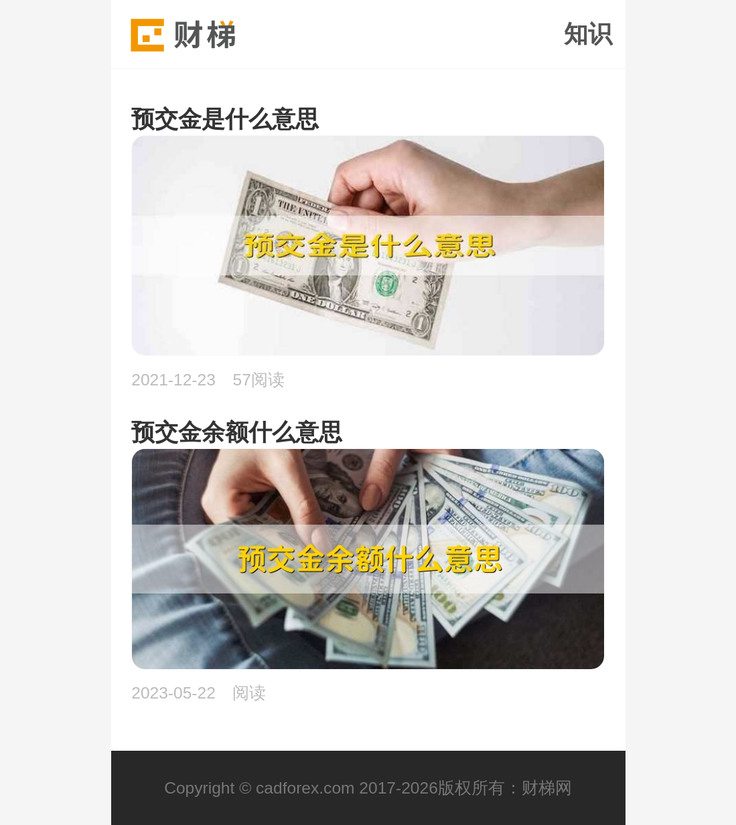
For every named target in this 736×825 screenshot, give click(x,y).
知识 (588, 34)
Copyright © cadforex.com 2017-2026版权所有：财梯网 (368, 788)
